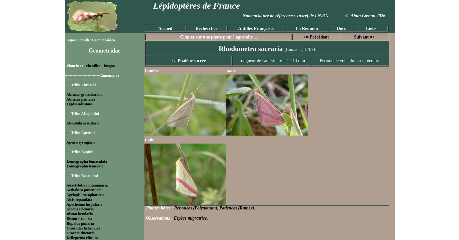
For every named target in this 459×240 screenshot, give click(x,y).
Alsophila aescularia (82, 123)
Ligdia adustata (79, 104)
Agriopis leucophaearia (85, 195)
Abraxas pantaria (80, 99)
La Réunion (306, 28)
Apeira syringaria (80, 142)
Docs (341, 28)
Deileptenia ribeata (82, 238)
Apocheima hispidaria (84, 204)
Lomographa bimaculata (87, 161)
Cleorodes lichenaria (83, 228)
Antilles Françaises (256, 28)
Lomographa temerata (85, 166)
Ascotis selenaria (80, 209)
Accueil (165, 28)
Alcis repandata (79, 199)
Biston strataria (79, 218)
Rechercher (206, 28)
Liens (371, 28)
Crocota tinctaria (81, 233)
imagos (109, 66)
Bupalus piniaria (80, 223)
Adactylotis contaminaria (87, 185)
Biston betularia (80, 214)
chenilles (93, 66)
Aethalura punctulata (83, 190)
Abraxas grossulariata (84, 94)
